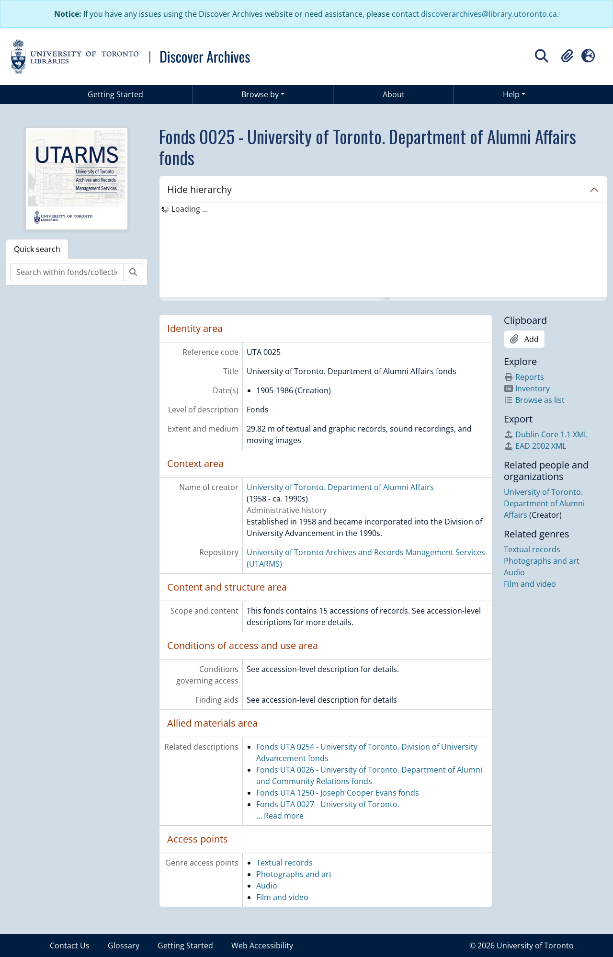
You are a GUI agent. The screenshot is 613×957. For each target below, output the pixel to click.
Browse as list (534, 400)
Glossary (123, 945)
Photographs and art (294, 874)
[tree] (383, 251)
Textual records (284, 862)
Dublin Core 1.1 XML (546, 434)
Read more (284, 815)
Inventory (527, 388)
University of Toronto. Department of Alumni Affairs (340, 487)
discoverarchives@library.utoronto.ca (489, 14)
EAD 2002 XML (535, 446)
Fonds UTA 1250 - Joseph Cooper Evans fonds (337, 792)
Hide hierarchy (199, 189)
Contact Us (70, 945)
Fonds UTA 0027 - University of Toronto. (327, 804)
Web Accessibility (262, 945)
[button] (567, 56)
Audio (266, 885)
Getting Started (115, 94)
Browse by (260, 94)
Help (511, 94)
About (394, 94)
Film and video (282, 897)
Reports (524, 377)
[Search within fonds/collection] (67, 272)
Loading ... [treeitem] (189, 209)
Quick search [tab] (37, 249)
